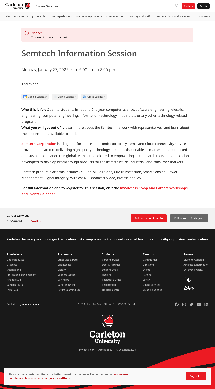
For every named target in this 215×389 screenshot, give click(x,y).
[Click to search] (177, 6)
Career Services (47, 6)
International (14, 269)
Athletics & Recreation (196, 264)
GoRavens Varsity (193, 269)
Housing (107, 274)
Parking (147, 274)
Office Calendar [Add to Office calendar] (94, 96)
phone (26, 304)
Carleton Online (66, 284)
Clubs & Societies (152, 289)
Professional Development (21, 274)
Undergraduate (15, 259)
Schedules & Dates (68, 259)
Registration (109, 284)
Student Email (110, 269)
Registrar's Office (111, 279)
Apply (187, 6)
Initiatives (12, 289)
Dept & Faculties (111, 264)
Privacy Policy (86, 349)
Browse (203, 16)
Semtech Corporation (39, 143)
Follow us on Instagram (189, 218)
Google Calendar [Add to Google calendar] (35, 96)
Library (62, 269)
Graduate (12, 264)
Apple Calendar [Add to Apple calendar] (65, 96)
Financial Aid (14, 279)
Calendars (63, 279)
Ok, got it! (196, 376)
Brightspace (64, 264)
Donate (203, 6)
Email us (36, 221)
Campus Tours (15, 284)
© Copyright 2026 (126, 349)
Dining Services (151, 284)
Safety (146, 279)
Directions (148, 264)
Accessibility (105, 349)
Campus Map (150, 259)
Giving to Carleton (194, 259)
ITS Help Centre (111, 289)
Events (146, 269)
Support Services (67, 274)
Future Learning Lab (69, 289)
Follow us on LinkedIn (149, 218)
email (36, 304)
